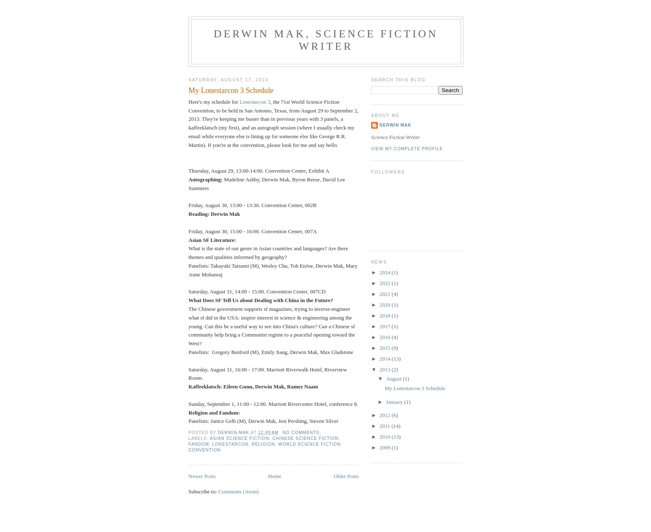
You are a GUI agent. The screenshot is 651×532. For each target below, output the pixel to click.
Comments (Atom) (238, 491)
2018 (385, 315)
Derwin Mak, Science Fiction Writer (326, 40)
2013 (385, 369)
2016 (385, 337)
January (395, 402)
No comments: (303, 432)
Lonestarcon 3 (255, 102)
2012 (385, 415)
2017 (385, 326)
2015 (385, 348)
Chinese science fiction (305, 438)
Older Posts (346, 476)
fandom (198, 444)
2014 (385, 359)
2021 (385, 294)
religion (263, 444)
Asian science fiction (239, 438)
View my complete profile (407, 148)
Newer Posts (201, 476)
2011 (385, 426)
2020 (385, 305)
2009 (385, 447)
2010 (385, 437)
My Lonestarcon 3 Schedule (231, 90)
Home (274, 476)
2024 (385, 272)
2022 (385, 283)
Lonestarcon (230, 444)
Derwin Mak (395, 125)
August (394, 379)
